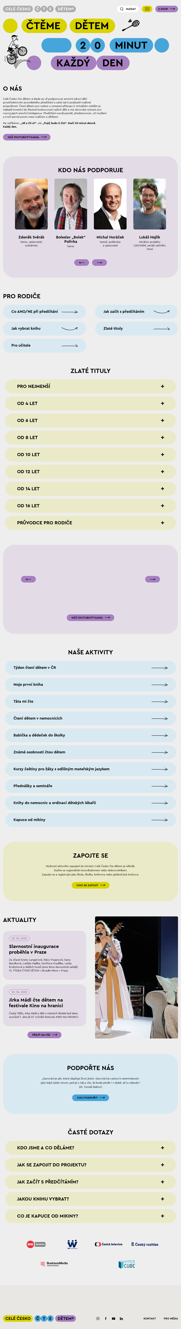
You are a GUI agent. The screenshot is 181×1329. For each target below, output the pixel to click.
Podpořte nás (90, 1068)
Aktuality (19, 920)
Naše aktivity (90, 652)
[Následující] (99, 262)
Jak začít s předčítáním (123, 312)
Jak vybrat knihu (25, 328)
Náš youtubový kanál (23, 137)
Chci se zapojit (87, 885)
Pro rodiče (21, 296)
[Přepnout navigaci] (147, 9)
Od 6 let (27, 420)
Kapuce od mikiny (29, 820)
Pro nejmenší (33, 386)
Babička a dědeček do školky (39, 735)
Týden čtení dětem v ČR (34, 668)
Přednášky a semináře (32, 786)
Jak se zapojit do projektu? (51, 1165)
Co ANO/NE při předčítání (34, 312)
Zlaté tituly (113, 328)
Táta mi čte (23, 701)
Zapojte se (90, 856)
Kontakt (150, 1318)
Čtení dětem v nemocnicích (37, 718)
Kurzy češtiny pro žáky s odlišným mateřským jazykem (61, 769)
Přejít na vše (41, 1035)
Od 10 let (28, 454)
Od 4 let (27, 403)
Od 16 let (28, 505)
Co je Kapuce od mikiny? (47, 1216)
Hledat (131, 9)
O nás (12, 89)
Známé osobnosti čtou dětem (39, 752)
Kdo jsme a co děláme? (45, 1147)
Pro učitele (20, 345)
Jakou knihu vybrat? (43, 1199)
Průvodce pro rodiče (44, 522)
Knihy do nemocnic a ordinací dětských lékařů (54, 803)
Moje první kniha (28, 684)
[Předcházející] (81, 262)
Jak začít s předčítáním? (47, 1182)
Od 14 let (28, 488)
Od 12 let (28, 471)
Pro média (171, 1318)
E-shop (163, 9)
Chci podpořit (87, 1097)
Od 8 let (27, 437)
